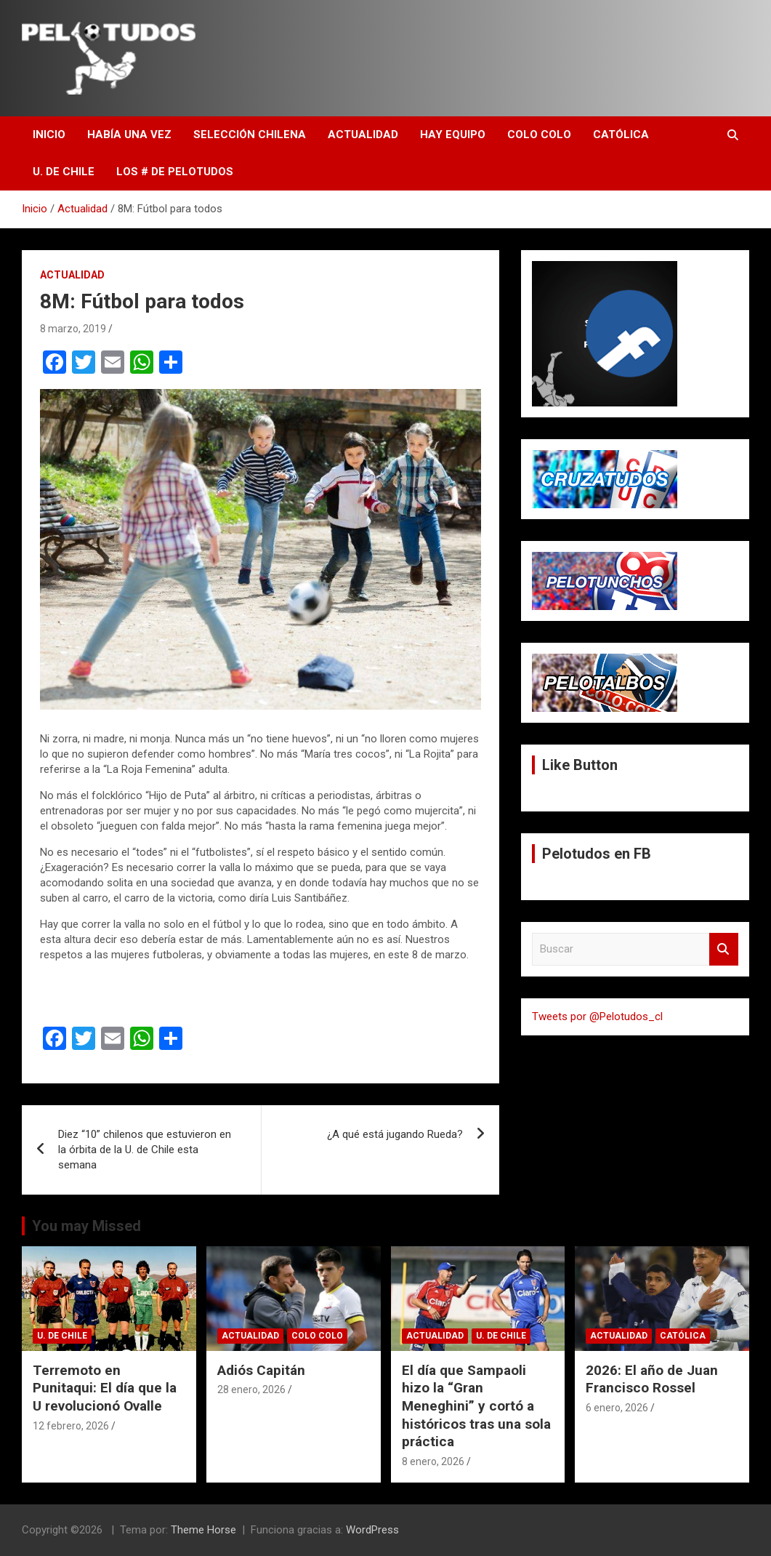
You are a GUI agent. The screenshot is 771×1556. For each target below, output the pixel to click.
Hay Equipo (452, 134)
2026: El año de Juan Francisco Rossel (652, 1379)
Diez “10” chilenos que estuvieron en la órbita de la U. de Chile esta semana (144, 1149)
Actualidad (363, 134)
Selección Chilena (249, 134)
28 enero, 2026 (251, 1389)
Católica (621, 134)
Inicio (49, 134)
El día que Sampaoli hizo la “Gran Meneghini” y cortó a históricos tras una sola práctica (476, 1406)
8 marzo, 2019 (73, 328)
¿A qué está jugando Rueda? (395, 1134)
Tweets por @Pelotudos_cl (597, 1016)
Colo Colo (539, 134)
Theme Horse (203, 1529)
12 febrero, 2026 (71, 1426)
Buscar (723, 949)
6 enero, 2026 (617, 1407)
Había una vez (129, 134)
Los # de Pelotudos (174, 171)
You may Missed (86, 1226)
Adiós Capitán (261, 1370)
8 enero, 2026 (433, 1461)
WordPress (372, 1529)
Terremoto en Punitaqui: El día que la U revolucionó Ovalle (105, 1388)
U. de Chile (63, 171)
